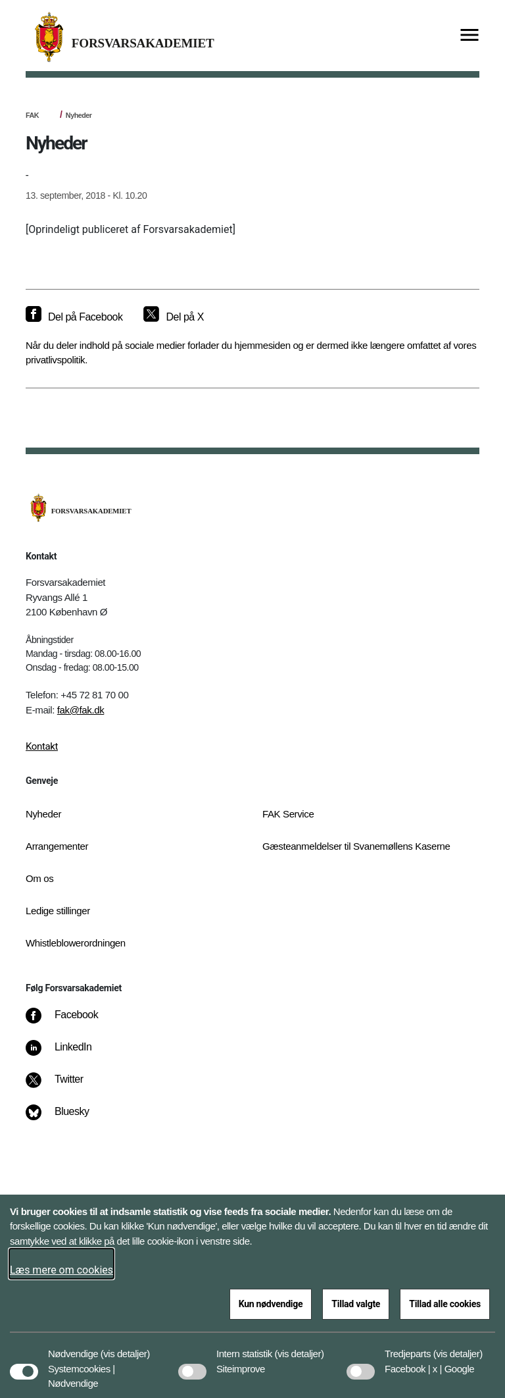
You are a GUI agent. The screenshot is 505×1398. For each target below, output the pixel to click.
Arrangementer (57, 846)
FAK (32, 115)
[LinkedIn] (68, 1053)
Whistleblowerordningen (76, 942)
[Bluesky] (66, 1118)
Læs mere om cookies (61, 1270)
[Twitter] (64, 1086)
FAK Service (288, 813)
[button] (125, 1347)
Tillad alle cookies (445, 1304)
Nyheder (79, 115)
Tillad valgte (355, 1304)
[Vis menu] (469, 35)
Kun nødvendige (271, 1304)
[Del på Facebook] (74, 317)
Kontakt (42, 746)
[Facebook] (71, 1021)
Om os (39, 878)
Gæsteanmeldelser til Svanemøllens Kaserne (356, 846)
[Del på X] (173, 317)
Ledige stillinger (58, 910)
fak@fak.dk (81, 709)
